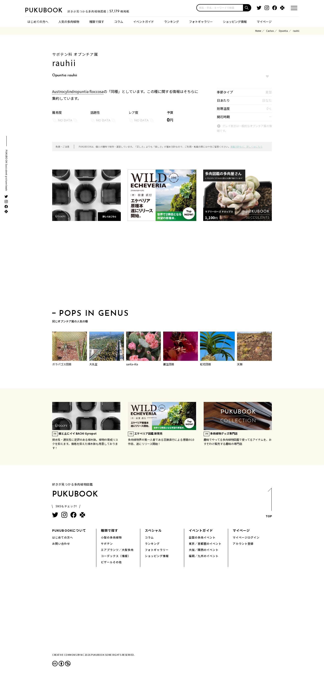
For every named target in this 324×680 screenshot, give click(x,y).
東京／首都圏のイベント (205, 543)
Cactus (270, 30)
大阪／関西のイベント (204, 550)
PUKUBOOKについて (69, 530)
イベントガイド (143, 21)
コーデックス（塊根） (116, 556)
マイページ (264, 21)
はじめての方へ (37, 21)
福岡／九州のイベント (204, 556)
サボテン (107, 543)
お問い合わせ (61, 543)
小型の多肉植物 (111, 537)
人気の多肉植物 (68, 21)
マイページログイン (246, 537)
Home (258, 30)
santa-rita (132, 364)
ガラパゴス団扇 (61, 364)
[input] (219, 7)
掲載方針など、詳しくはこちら (246, 146)
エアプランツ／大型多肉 (117, 550)
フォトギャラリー (201, 21)
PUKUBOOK (47, 10)
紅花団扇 (205, 364)
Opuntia (283, 30)
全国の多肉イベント (202, 537)
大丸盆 (93, 364)
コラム (118, 21)
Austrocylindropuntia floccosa (77, 91)
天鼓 (240, 364)
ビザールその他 (111, 562)
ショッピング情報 (235, 21)
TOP (268, 504)
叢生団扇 (168, 364)
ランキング (171, 21)
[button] (247, 7)
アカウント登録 (243, 543)
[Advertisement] (162, 267)
